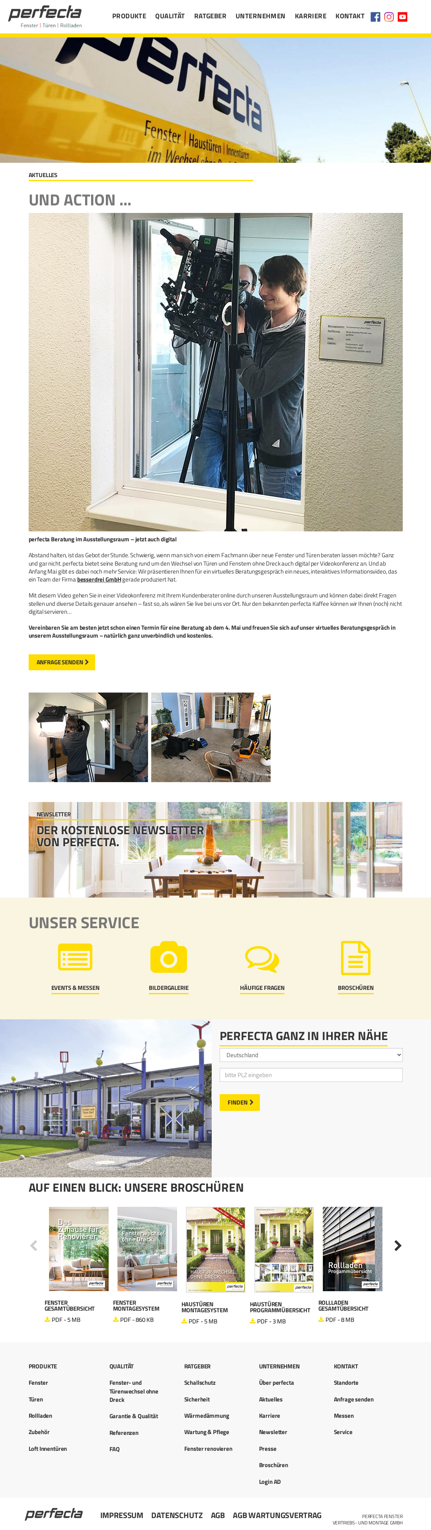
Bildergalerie (168, 987)
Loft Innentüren (48, 1448)
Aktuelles (271, 1399)
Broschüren (356, 987)
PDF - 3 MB (271, 1321)
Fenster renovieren (208, 1448)
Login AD (270, 1481)
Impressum (122, 1515)
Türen (36, 1399)
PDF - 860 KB (136, 1319)
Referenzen (124, 1432)
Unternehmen (261, 16)
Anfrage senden (60, 662)
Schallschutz (200, 1382)
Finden (238, 1102)
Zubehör (39, 1431)
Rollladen (41, 1415)
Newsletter (273, 1431)
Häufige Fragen (262, 987)
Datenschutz (177, 1515)
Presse (268, 1448)
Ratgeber (210, 16)
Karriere (310, 16)
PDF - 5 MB (66, 1319)
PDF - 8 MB (340, 1319)
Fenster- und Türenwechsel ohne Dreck (133, 1391)
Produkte (129, 16)
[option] (79, 1265)
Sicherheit (197, 1399)
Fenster (38, 1382)
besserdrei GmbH (99, 579)
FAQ (114, 1449)
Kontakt (350, 16)
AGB (218, 1515)
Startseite (54, 1511)
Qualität (170, 16)
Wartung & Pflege (207, 1431)
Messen (344, 1415)
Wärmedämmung (206, 1415)
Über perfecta (276, 1382)
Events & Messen (75, 987)
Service (343, 1431)
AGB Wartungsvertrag (277, 1515)
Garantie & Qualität (133, 1416)
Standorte (346, 1382)
